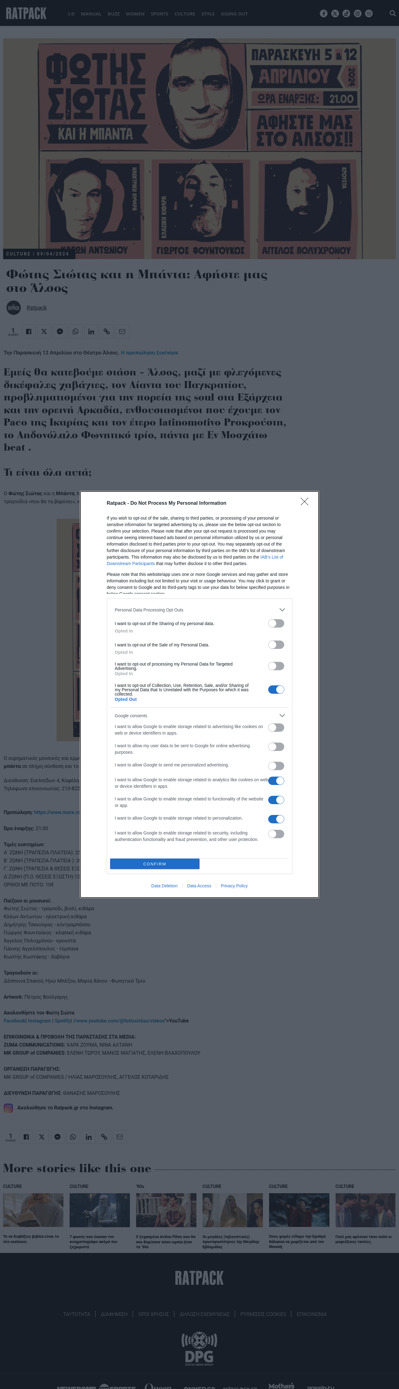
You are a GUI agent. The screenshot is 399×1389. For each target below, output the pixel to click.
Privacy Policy (234, 885)
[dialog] (199, 694)
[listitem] (199, 610)
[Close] (306, 503)
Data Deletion (164, 885)
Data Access (199, 885)
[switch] (276, 623)
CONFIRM (154, 864)
